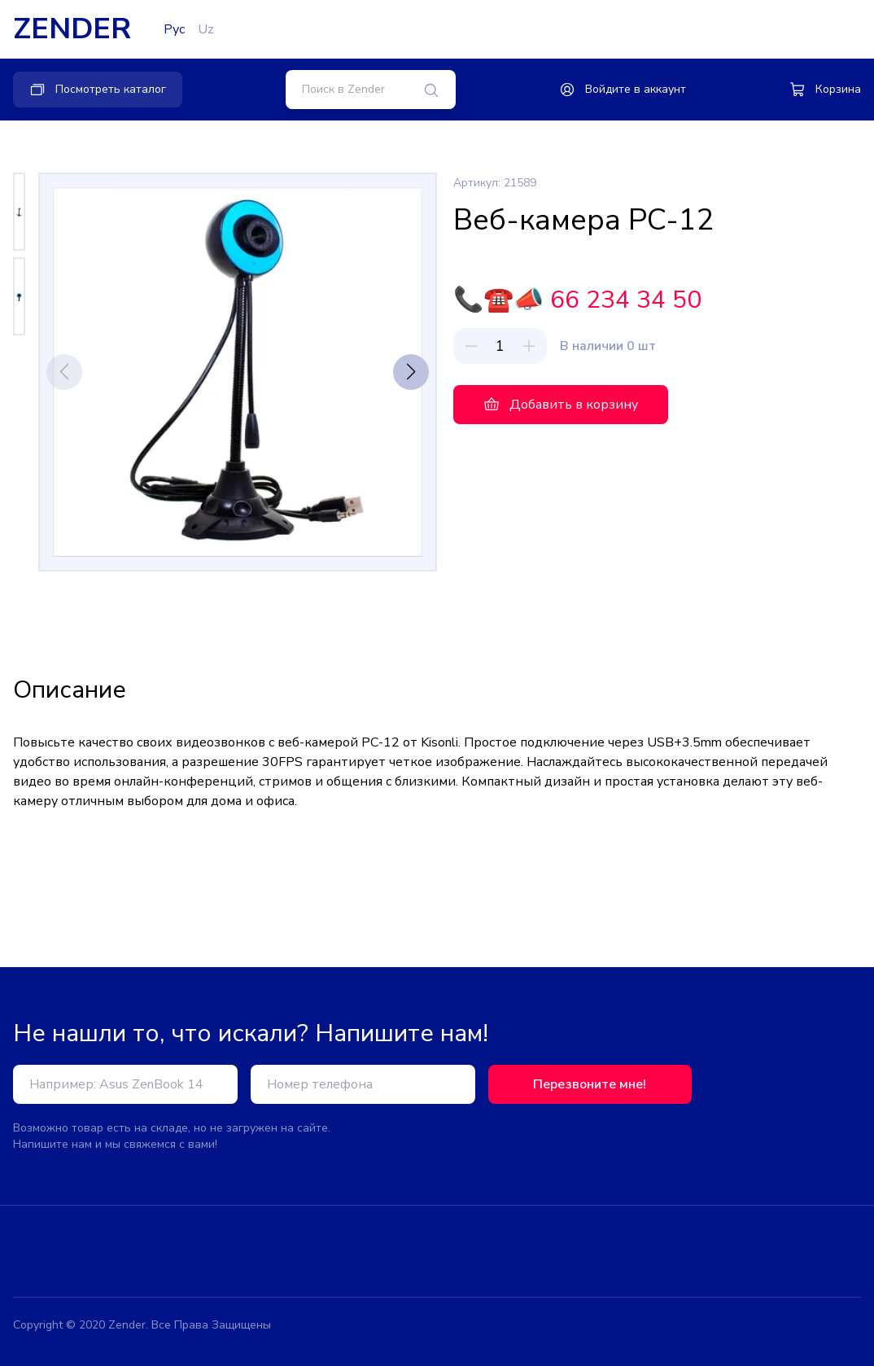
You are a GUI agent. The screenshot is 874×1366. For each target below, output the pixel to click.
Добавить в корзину (560, 405)
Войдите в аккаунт (622, 89)
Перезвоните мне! (589, 1084)
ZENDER (72, 29)
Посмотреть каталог (97, 89)
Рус (174, 29)
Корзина (825, 89)
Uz (206, 29)
